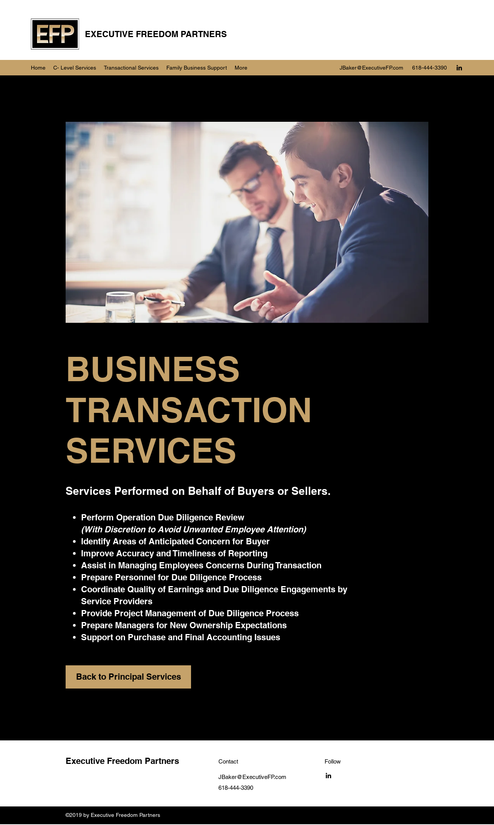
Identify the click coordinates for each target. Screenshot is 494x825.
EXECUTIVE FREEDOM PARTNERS (156, 34)
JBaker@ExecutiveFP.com (371, 68)
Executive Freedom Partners (122, 761)
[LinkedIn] (459, 68)
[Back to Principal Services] (128, 677)
